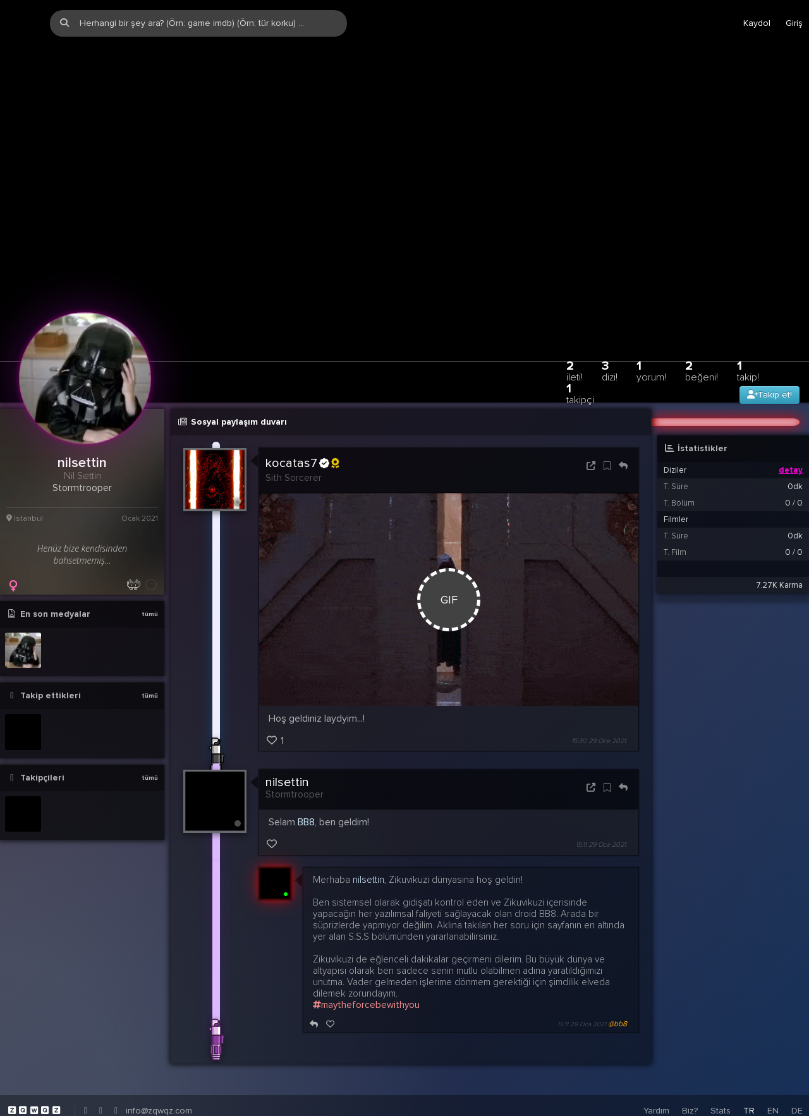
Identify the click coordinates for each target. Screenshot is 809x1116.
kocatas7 (302, 413)
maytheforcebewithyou (366, 953)
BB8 (306, 771)
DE (797, 1059)
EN (773, 1059)
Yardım (656, 1059)
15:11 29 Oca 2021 (601, 794)
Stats (720, 1059)
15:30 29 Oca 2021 (598, 690)
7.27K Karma (779, 535)
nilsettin (287, 731)
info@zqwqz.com (159, 1059)
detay (791, 420)
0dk (795, 436)
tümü (150, 563)
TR (749, 1059)
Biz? (690, 1059)
